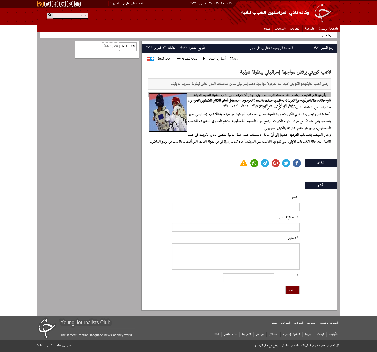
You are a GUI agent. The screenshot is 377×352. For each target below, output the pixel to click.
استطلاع (273, 334)
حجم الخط (164, 58)
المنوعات (280, 28)
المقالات (295, 28)
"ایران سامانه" (44, 345)
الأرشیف (333, 334)
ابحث (320, 334)
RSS (216, 334)
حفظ (234, 59)
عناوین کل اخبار (260, 48)
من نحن (260, 334)
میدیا (267, 28)
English (115, 3)
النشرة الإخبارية (291, 334)
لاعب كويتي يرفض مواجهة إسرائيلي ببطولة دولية (285, 72)
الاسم (295, 197)
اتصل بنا (246, 334)
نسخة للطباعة (187, 59)
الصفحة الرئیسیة (328, 28)
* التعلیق (293, 238)
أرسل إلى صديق (214, 58)
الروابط (308, 334)
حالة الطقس (230, 334)
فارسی (125, 3)
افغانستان (137, 3)
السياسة (309, 28)
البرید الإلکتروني (288, 217)
